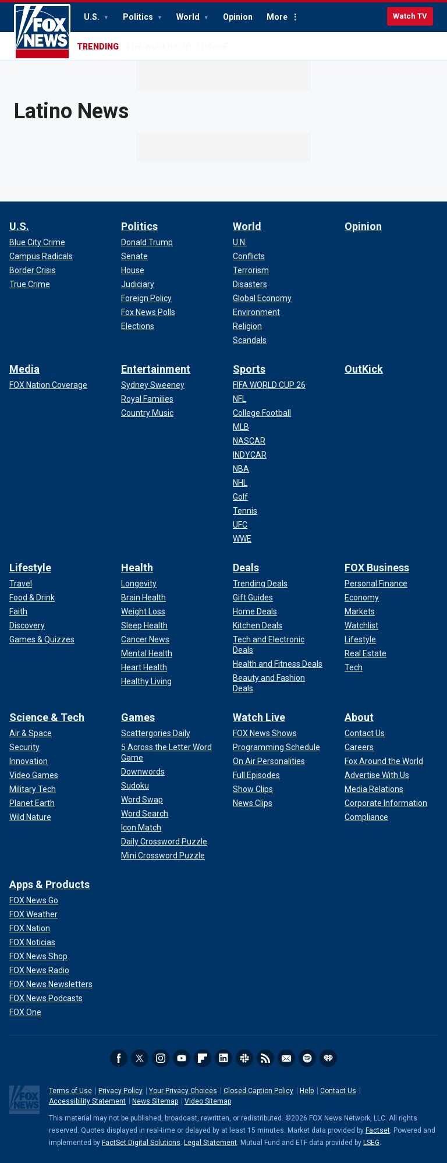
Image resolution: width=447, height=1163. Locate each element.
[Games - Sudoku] (135, 785)
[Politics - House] (132, 270)
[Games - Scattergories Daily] (155, 733)
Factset (378, 1130)
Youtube (181, 1058)
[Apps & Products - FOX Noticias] (32, 942)
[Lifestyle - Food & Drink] (32, 597)
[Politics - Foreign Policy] (146, 298)
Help (307, 1091)
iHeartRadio (328, 1058)
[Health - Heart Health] (144, 667)
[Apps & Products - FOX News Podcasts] (46, 998)
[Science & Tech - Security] (24, 747)
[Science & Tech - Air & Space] (30, 733)
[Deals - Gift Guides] (253, 597)
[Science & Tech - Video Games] (33, 775)
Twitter (139, 1058)
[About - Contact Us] (365, 733)
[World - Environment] (256, 312)
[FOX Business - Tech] (354, 667)
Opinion (238, 17)
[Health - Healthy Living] (146, 681)
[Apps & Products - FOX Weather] (33, 914)
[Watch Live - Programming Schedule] (276, 747)
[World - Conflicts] (249, 256)
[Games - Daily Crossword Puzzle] (164, 841)
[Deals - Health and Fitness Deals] (277, 664)
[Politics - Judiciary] (137, 284)
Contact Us (338, 1091)
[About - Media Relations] (374, 789)
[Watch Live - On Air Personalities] (269, 761)
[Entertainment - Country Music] (147, 413)
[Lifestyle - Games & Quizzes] (41, 639)
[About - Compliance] (366, 817)
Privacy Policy (120, 1091)
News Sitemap (155, 1101)
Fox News (42, 32)
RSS (265, 1058)
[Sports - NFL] (239, 399)
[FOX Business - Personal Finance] (376, 583)
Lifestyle (30, 567)
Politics (139, 17)
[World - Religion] (247, 326)
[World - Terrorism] (251, 270)
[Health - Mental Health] (146, 653)
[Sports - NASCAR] (249, 441)
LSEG (371, 1143)
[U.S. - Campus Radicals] (41, 256)
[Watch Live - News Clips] (252, 803)
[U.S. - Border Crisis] (32, 270)
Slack (244, 1058)
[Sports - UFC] (240, 524)
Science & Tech (46, 717)
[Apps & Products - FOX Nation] (29, 928)
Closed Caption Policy (258, 1091)
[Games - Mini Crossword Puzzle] (163, 855)
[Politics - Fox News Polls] (148, 312)
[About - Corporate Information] (386, 803)
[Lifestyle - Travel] (20, 583)
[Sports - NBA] (241, 468)
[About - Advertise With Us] (377, 775)
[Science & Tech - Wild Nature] (30, 817)
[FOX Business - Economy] (362, 597)
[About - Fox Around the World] (384, 761)
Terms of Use (70, 1091)
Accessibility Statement (87, 1101)
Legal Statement (210, 1143)
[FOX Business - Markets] (360, 611)
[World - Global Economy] (262, 298)
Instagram (160, 1058)
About (359, 717)
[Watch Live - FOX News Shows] (265, 733)
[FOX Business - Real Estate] (365, 653)
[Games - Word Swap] (142, 799)
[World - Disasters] (250, 284)
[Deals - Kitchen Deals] (257, 625)
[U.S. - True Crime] (29, 284)
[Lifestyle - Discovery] (27, 625)
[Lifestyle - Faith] (18, 611)
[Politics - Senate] (134, 256)
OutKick (364, 369)
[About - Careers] (359, 747)
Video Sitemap (208, 1101)
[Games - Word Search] (144, 813)
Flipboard (202, 1058)
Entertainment (155, 369)
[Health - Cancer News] (145, 639)
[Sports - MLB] (241, 427)
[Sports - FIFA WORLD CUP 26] (269, 385)
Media (24, 369)
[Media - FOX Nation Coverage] (48, 385)
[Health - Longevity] (139, 583)
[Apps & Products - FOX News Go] (33, 900)
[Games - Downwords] (143, 771)
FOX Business (377, 567)
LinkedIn (223, 1058)
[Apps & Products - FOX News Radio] (39, 970)
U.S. (92, 17)
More (277, 17)
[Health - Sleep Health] (144, 625)
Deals (246, 567)
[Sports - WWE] (242, 538)
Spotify (307, 1058)
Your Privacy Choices (183, 1091)
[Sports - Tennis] (245, 510)
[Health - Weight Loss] (143, 611)
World (188, 17)
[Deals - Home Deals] (255, 611)
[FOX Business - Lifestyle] (360, 639)
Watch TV (410, 16)
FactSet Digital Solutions (141, 1143)
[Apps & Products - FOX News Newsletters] (51, 984)
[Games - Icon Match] (141, 827)
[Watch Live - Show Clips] (253, 789)
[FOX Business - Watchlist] (361, 625)
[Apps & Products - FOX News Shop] (38, 956)
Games (138, 717)
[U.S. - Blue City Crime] (37, 242)
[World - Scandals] (250, 340)
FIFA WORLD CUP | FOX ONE (178, 46)
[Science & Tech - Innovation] (28, 761)
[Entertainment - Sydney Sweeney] (153, 385)
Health (137, 567)
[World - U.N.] (240, 242)
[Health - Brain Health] (143, 597)
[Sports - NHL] (240, 482)
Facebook (118, 1058)
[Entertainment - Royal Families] (147, 399)
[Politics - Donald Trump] (147, 242)
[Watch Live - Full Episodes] (256, 775)
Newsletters (286, 1058)
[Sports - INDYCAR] (250, 454)
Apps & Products (49, 884)
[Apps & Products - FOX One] (25, 1012)
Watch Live (259, 717)
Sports (249, 369)
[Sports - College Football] (262, 413)
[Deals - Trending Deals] (260, 583)
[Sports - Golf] (240, 496)
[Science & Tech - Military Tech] (32, 789)
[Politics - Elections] (137, 326)
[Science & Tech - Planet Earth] (32, 803)
